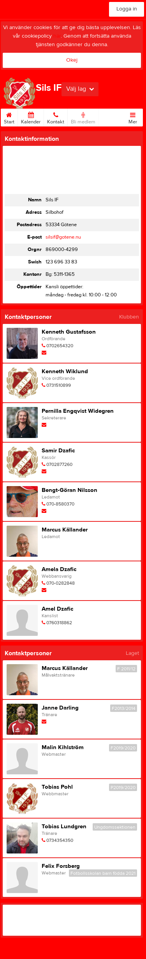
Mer (132, 117)
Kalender (30, 117)
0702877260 (59, 464)
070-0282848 (60, 583)
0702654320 (59, 346)
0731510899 (58, 385)
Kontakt (55, 117)
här (57, 36)
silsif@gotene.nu (63, 237)
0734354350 (59, 840)
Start (9, 117)
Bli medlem (83, 117)
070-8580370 (60, 504)
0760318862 (59, 623)
